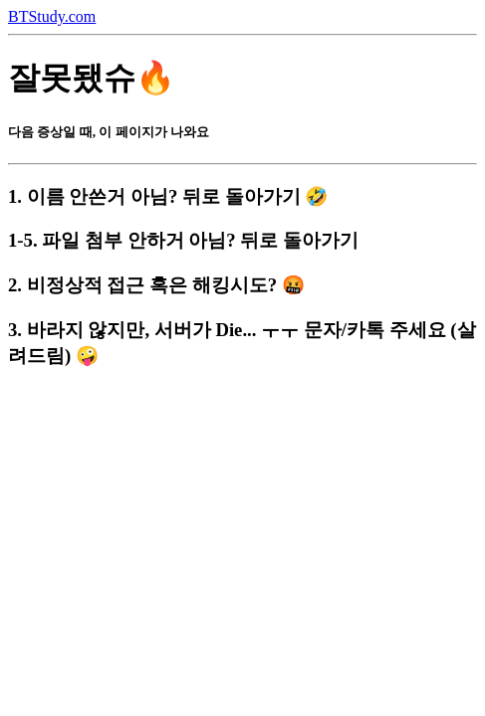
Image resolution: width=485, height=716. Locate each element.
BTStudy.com (52, 16)
